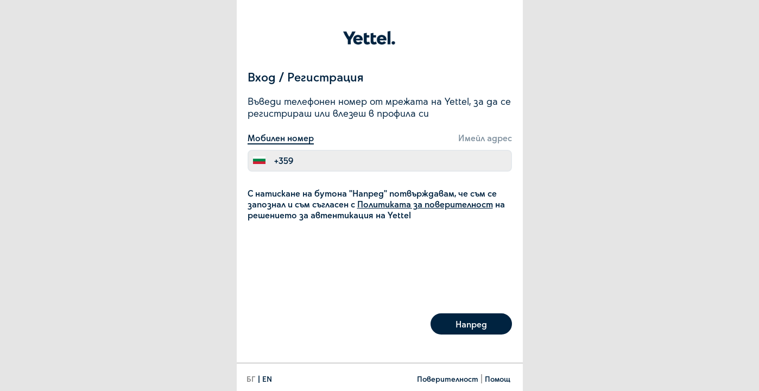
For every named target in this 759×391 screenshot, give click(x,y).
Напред (471, 324)
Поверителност (447, 378)
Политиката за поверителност (425, 204)
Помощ (497, 378)
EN (267, 378)
